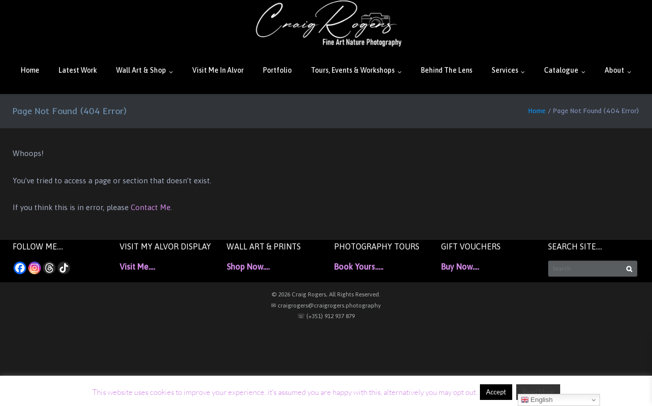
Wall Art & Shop (141, 70)
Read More (538, 392)
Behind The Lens (446, 70)
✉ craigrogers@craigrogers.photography (326, 305)
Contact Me (151, 207)
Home (30, 70)
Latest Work (78, 70)
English (537, 400)
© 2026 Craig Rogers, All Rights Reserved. (326, 294)
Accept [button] (496, 392)
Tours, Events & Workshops (353, 70)
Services (505, 70)
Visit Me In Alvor (218, 70)
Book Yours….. (358, 266)
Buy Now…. (460, 266)
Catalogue (561, 70)
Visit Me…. (137, 266)
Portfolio (277, 70)
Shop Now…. (248, 266)
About (614, 70)
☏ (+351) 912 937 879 (326, 316)
